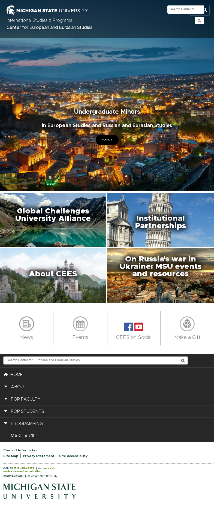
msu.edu (49, 468)
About (19, 387)
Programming (27, 424)
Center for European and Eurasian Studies (49, 27)
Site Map (10, 456)
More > (107, 140)
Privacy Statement (39, 456)
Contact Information (20, 450)
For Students (27, 411)
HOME (13, 374)
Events (80, 337)
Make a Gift (187, 337)
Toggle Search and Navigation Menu (199, 10)
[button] (53, 220)
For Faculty (26, 399)
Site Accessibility (73, 456)
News (26, 337)
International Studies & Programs (39, 20)
